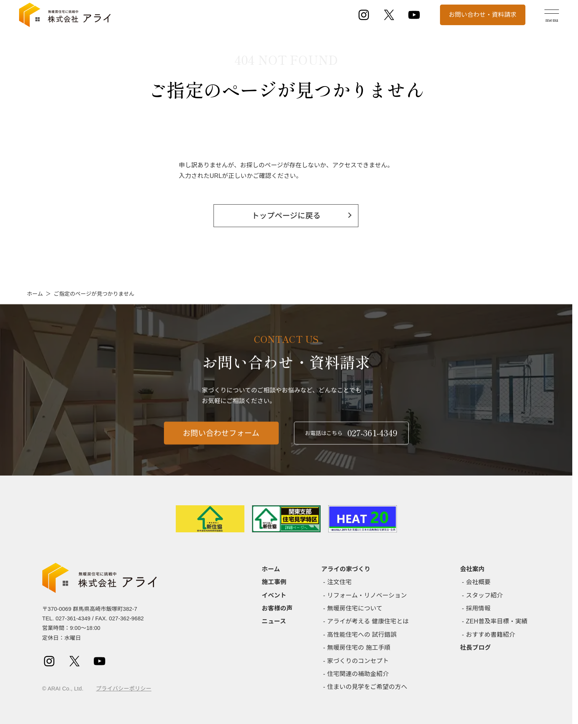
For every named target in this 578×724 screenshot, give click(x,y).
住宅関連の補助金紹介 (358, 674)
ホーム (35, 294)
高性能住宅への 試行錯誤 (362, 634)
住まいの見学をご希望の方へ (367, 687)
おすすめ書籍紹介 (490, 634)
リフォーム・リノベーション (367, 595)
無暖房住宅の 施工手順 (358, 647)
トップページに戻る (286, 215)
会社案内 (472, 569)
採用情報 (478, 608)
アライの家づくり (346, 569)
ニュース (274, 621)
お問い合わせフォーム (221, 439)
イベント (274, 595)
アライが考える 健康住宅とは (368, 621)
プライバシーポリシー (123, 689)
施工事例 (274, 582)
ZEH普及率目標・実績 (497, 621)
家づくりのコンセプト (358, 661)
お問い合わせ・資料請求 (483, 14)
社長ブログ (475, 647)
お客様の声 (277, 608)
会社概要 (478, 582)
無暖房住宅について (354, 608)
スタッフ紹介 (484, 595)
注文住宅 (339, 582)
